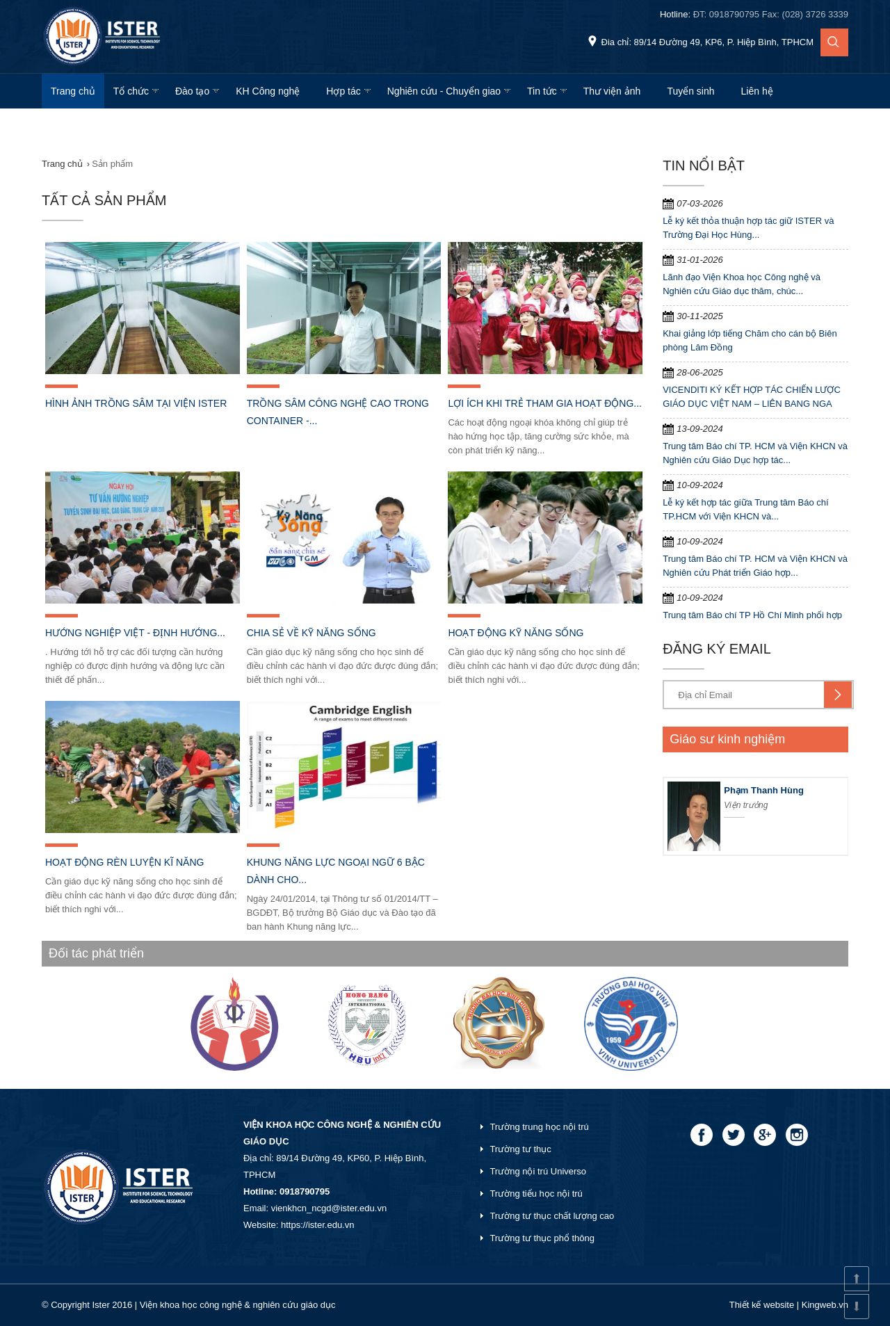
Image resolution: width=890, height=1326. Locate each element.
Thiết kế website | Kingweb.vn (788, 1305)
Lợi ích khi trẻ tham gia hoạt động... (545, 403)
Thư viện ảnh (612, 91)
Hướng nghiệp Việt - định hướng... (135, 632)
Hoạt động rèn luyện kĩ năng (124, 862)
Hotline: (754, 14)
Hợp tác (343, 91)
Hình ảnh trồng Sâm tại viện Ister (136, 403)
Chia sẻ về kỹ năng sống (311, 632)
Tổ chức (131, 91)
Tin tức (542, 91)
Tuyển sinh (690, 91)
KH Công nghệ (268, 91)
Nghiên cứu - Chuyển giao (444, 91)
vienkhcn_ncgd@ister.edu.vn (329, 1208)
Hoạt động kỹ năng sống (515, 632)
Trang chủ (73, 91)
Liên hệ (757, 91)
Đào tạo (192, 91)
